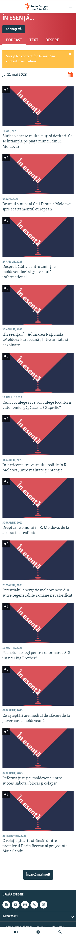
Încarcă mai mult (38, 875)
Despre (52, 40)
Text (33, 40)
